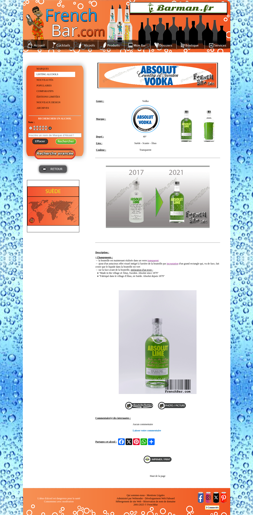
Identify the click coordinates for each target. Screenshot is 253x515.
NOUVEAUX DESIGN (48, 102)
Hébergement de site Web (128, 501)
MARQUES (43, 68)
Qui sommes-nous (136, 495)
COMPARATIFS (45, 91)
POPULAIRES (44, 85)
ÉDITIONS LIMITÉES (48, 96)
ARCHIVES (43, 107)
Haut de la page (157, 476)
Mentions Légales (156, 495)
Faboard (170, 498)
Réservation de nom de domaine (159, 501)
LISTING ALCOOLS (47, 74)
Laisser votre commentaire (147, 430)
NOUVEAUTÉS (45, 79)
